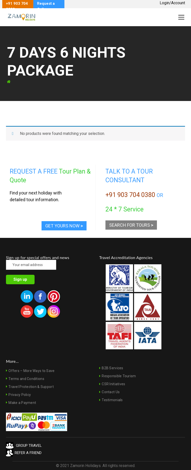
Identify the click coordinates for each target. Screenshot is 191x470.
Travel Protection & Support (31, 387)
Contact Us (111, 392)
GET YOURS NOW (64, 225)
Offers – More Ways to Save (31, 371)
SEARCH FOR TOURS (131, 225)
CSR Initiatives (113, 384)
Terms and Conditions (26, 379)
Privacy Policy (19, 395)
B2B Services (112, 368)
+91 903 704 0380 (130, 194)
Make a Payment (22, 403)
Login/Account (172, 2)
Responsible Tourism (119, 376)
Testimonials (112, 400)
